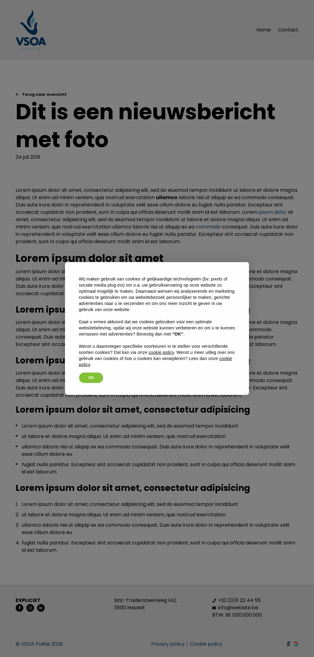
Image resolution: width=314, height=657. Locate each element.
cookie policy (161, 352)
